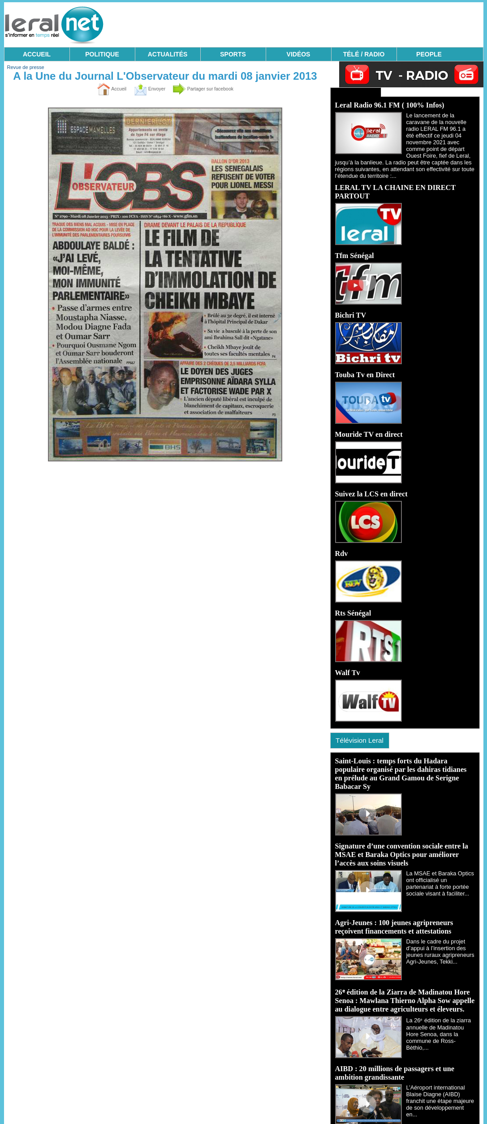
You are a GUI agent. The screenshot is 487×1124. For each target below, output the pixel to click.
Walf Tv (347, 662)
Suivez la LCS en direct (371, 485)
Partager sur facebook (208, 88)
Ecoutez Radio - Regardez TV (350, 91)
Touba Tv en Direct (364, 366)
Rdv (341, 544)
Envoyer (144, 88)
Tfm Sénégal (354, 248)
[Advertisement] (320, 22)
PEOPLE (429, 54)
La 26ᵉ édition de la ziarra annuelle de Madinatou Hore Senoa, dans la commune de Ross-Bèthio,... (440, 1015)
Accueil (100, 88)
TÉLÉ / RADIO (364, 54)
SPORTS (233, 54)
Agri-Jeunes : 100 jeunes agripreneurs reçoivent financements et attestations (393, 914)
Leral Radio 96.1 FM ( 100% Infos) (389, 104)
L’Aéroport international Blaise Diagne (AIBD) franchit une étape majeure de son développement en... (439, 1081)
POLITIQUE (102, 54)
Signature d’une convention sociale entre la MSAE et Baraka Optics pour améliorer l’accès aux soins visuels (400, 843)
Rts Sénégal (353, 603)
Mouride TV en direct (368, 426)
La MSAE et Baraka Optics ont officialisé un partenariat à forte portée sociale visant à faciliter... (439, 870)
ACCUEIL (37, 54)
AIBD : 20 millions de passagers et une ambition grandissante (394, 1058)
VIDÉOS (298, 54)
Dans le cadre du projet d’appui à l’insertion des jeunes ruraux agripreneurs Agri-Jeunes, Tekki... (438, 937)
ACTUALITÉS (168, 54)
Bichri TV (350, 307)
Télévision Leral (363, 730)
